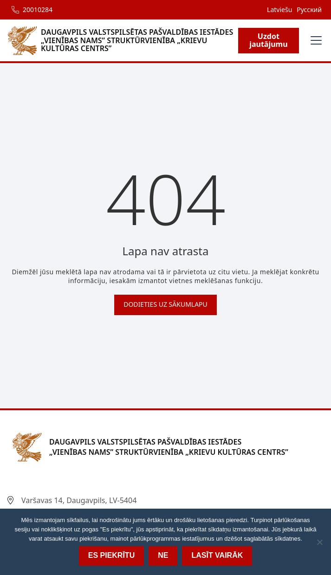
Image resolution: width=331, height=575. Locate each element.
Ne (163, 555)
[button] (314, 40)
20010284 (37, 9)
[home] (122, 40)
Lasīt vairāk (217, 555)
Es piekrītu (111, 555)
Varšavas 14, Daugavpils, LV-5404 (78, 500)
